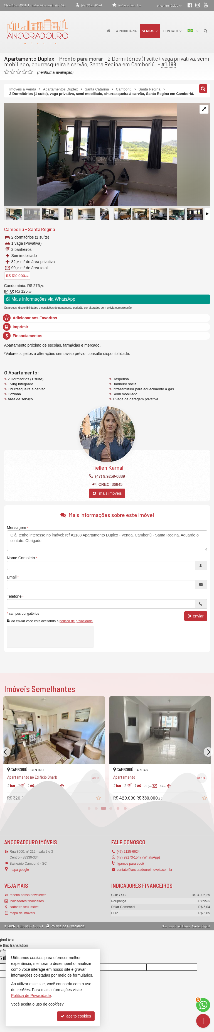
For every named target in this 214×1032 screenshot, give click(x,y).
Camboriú (14, 229)
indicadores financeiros (27, 901)
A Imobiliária (126, 30)
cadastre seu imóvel (25, 907)
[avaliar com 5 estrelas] (30, 72)
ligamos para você (130, 864)
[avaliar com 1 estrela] (6, 72)
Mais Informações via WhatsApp (40, 299)
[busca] (205, 31)
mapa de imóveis (22, 913)
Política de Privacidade (68, 926)
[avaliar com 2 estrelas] (12, 72)
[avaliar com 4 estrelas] (24, 72)
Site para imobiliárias (176, 926)
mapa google (19, 870)
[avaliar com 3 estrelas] (18, 72)
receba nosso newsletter (28, 895)
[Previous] (6, 752)
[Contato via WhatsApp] (203, 1005)
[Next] (208, 752)
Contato (172, 30)
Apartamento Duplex (29, 58)
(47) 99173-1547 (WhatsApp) (138, 857)
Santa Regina (41, 229)
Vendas (150, 30)
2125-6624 (91, 5)
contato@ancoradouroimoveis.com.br (145, 870)
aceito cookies (76, 1016)
